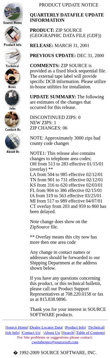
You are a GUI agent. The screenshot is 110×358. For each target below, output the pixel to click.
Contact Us (31, 332)
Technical (96, 327)
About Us (51, 332)
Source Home (17, 327)
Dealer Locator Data (46, 327)
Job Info (12, 332)
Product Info (75, 327)
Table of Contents (90, 332)
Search (68, 332)
